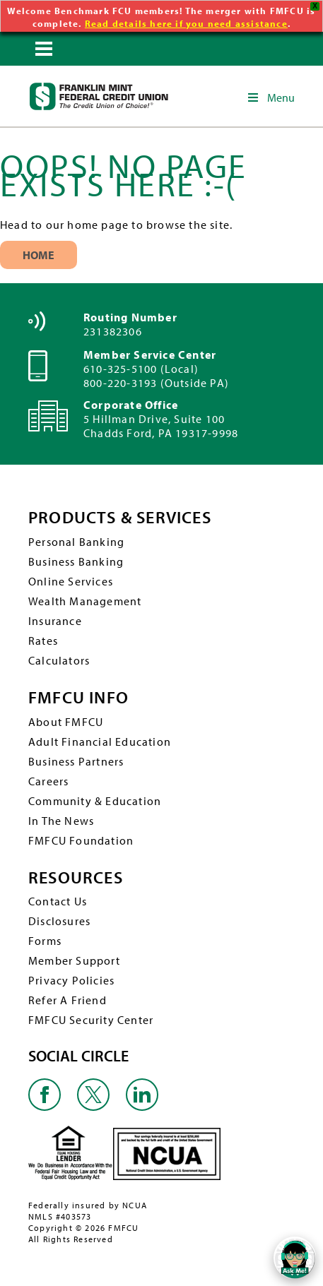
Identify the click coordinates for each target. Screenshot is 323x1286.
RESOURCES (75, 875)
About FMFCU (65, 720)
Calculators (59, 659)
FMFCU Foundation (81, 838)
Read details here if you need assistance (186, 23)
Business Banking (76, 560)
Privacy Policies (71, 979)
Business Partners (76, 759)
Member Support (74, 959)
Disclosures (59, 919)
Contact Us (57, 900)
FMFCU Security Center (90, 1018)
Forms (44, 939)
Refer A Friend (67, 999)
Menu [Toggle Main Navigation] (270, 96)
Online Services (70, 580)
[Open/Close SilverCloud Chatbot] (295, 1258)
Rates (43, 639)
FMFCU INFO (78, 696)
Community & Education (94, 799)
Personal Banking (76, 540)
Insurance (55, 619)
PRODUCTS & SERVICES (119, 516)
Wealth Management (84, 600)
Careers (48, 779)
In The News (61, 818)
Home (38, 253)
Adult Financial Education (99, 739)
